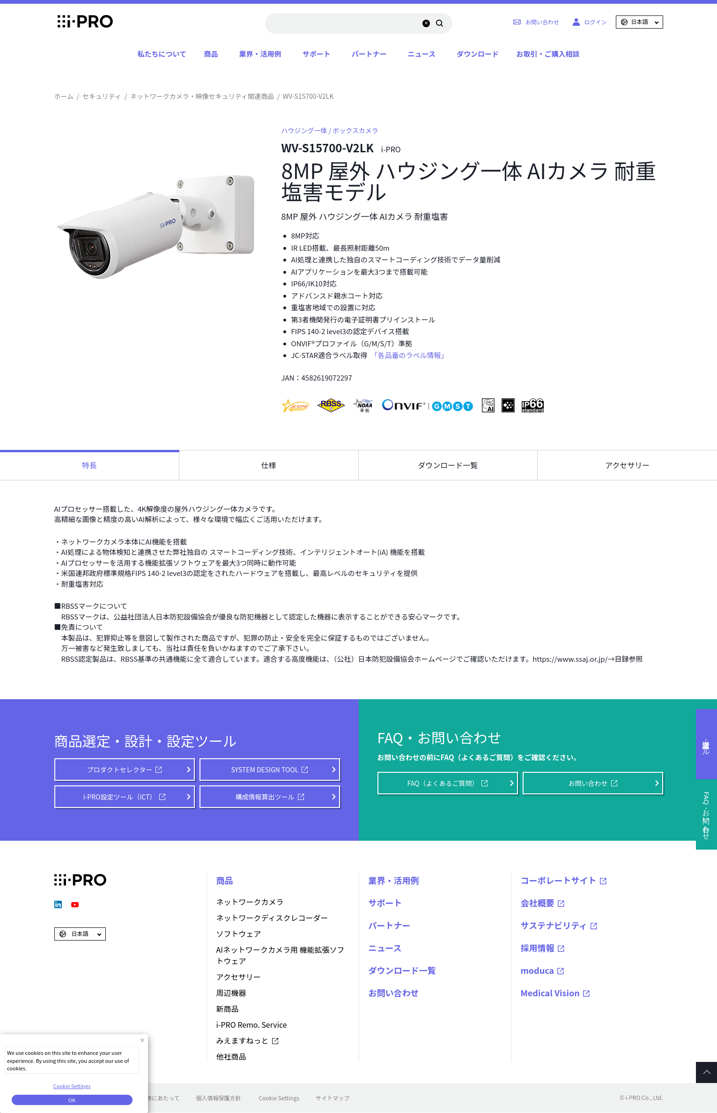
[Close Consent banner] (142, 1040)
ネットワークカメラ (250, 901)
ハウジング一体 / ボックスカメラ (329, 130)
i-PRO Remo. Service (251, 1024)
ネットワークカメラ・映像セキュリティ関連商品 (202, 96)
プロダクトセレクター (119, 769)
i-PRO (80, 22)
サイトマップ (332, 1098)
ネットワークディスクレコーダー (272, 917)
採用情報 (537, 947)
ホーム (64, 96)
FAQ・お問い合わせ (706, 814)
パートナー (369, 54)
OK (71, 1100)
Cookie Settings (279, 1098)
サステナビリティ (554, 925)
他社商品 (231, 1056)
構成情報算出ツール (265, 796)
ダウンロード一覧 (402, 970)
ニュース (422, 54)
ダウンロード (478, 54)
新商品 (227, 1008)
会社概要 (537, 902)
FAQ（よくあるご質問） (443, 783)
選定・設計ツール (706, 744)
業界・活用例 (260, 54)
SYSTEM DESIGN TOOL (265, 769)
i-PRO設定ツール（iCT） (119, 796)
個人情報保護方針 (218, 1098)
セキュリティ (101, 96)
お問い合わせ (588, 783)
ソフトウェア (238, 933)
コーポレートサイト (559, 880)
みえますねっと (242, 1040)
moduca (537, 970)
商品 (211, 54)
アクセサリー (238, 976)
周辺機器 (231, 992)
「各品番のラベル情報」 (411, 355)
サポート (317, 54)
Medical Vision (550, 992)
